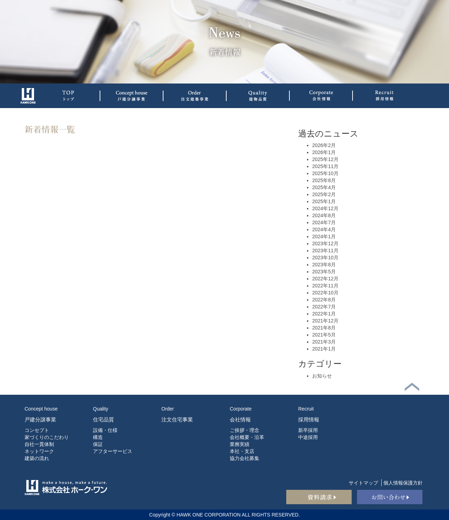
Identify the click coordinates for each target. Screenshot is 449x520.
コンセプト (37, 430)
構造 (98, 437)
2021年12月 (325, 321)
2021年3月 (324, 342)
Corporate (241, 409)
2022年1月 (324, 313)
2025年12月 (325, 159)
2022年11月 (325, 285)
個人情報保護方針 (403, 483)
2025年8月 (324, 180)
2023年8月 (324, 264)
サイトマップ (363, 483)
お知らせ (322, 376)
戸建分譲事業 (40, 419)
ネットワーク (39, 451)
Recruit (306, 409)
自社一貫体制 (39, 444)
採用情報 (308, 419)
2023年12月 (325, 243)
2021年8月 (324, 328)
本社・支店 (242, 451)
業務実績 (239, 444)
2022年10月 (325, 292)
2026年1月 (324, 152)
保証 (98, 444)
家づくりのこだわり (47, 437)
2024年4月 (324, 229)
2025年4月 (324, 187)
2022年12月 (325, 278)
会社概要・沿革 (247, 437)
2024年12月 (325, 208)
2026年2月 (324, 145)
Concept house (41, 409)
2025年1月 (324, 201)
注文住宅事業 (177, 419)
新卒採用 (308, 430)
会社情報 (240, 419)
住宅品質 (103, 419)
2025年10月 (325, 173)
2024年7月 (324, 222)
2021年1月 (324, 349)
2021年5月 (324, 335)
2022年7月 (324, 306)
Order (167, 409)
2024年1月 (324, 236)
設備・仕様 (105, 430)
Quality (100, 409)
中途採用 (308, 437)
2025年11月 (325, 166)
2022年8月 (324, 299)
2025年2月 (324, 194)
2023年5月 (324, 271)
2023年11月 (325, 250)
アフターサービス (112, 451)
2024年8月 (324, 215)
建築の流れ (37, 458)
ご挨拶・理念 (244, 430)
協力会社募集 (244, 458)
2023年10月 (325, 257)
